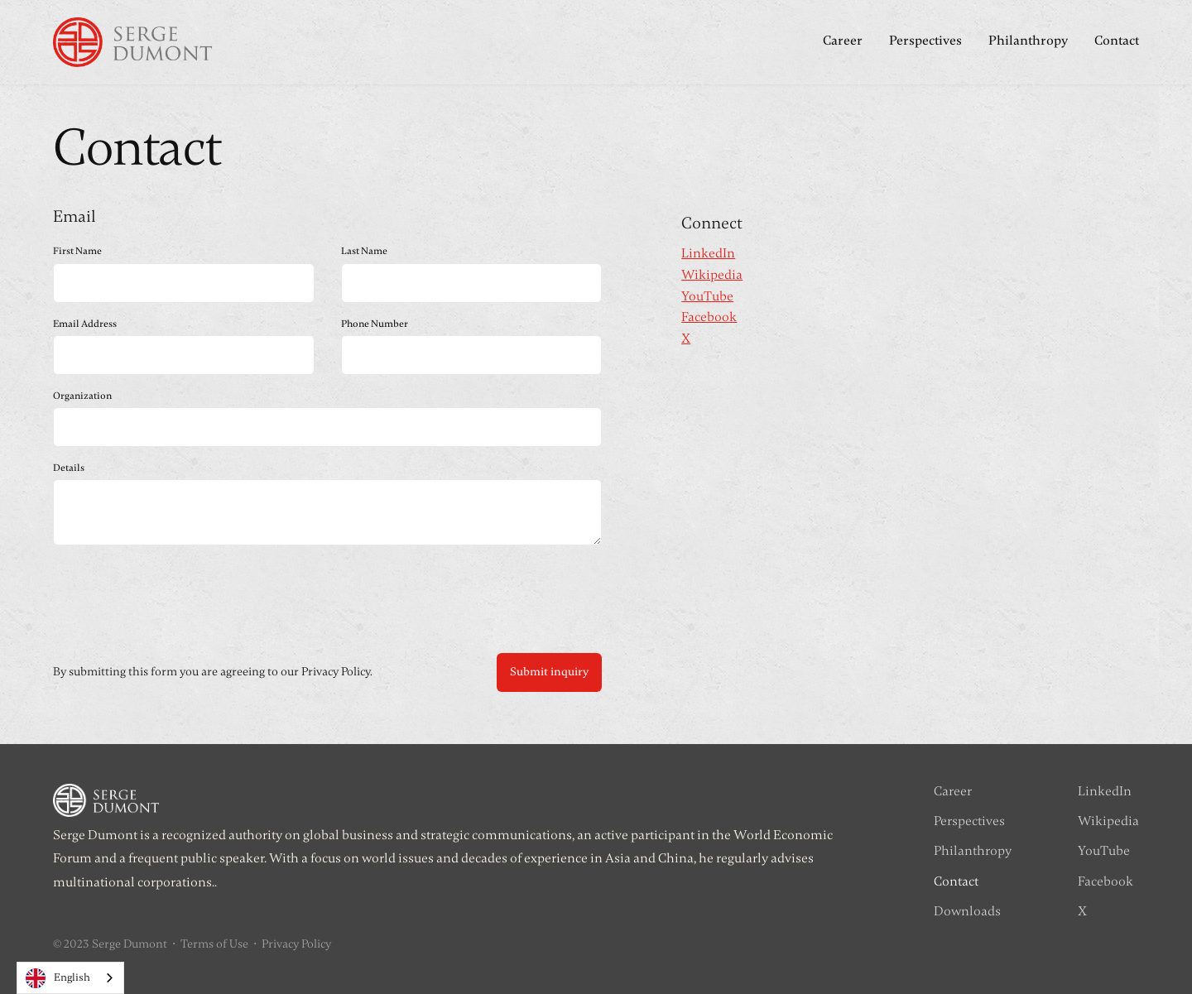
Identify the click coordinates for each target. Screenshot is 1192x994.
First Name (77, 251)
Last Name (364, 251)
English (58, 978)
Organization (82, 395)
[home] (132, 42)
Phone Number (374, 323)
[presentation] (179, 594)
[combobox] (70, 978)
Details (68, 467)
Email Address (85, 323)
